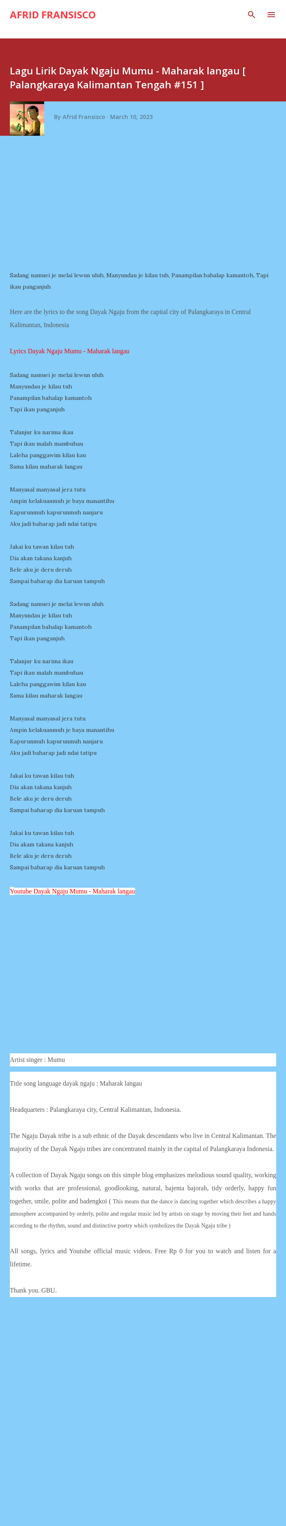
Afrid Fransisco (53, 14)
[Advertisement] (146, 206)
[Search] (252, 15)
